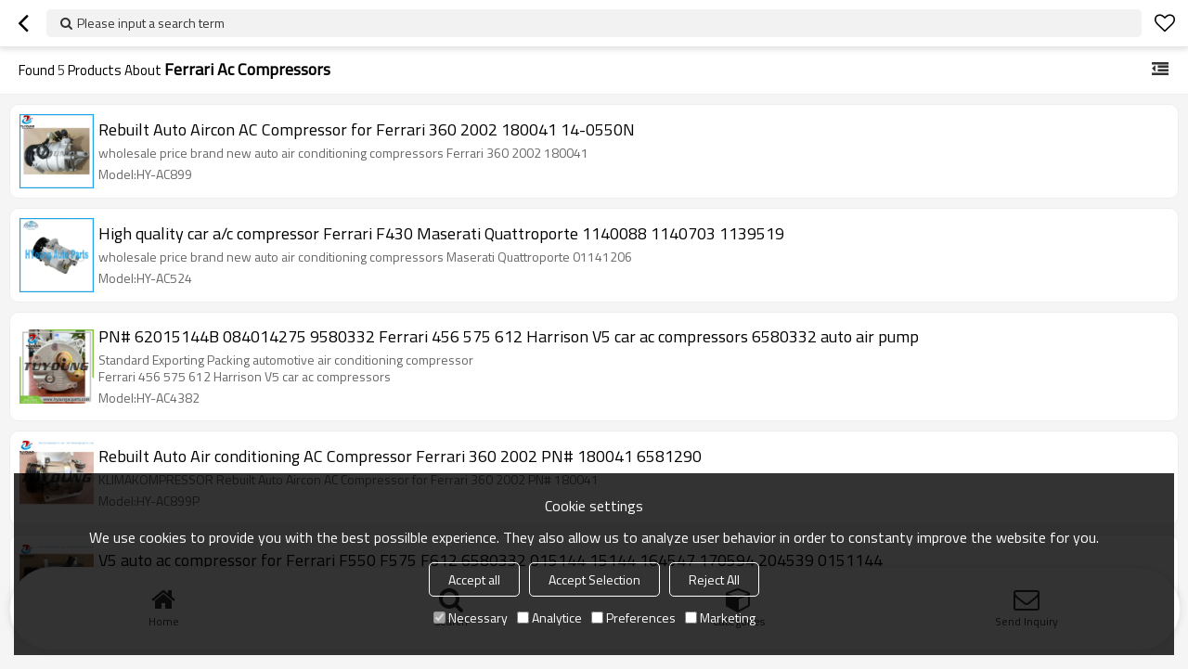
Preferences (633, 617)
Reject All (714, 579)
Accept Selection (594, 579)
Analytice (549, 617)
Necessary (470, 617)
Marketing (720, 617)
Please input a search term (151, 22)
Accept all (474, 579)
